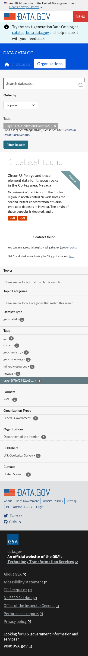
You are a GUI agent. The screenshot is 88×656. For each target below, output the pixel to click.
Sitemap (71, 501)
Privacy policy (15, 621)
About (8, 501)
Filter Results (15, 145)
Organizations (50, 63)
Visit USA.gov (16, 646)
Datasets (23, 64)
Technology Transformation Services (40, 561)
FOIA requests (15, 589)
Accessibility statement (23, 582)
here (71, 255)
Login (39, 507)
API (58, 247)
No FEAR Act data (18, 597)
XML (12, 218)
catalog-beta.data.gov (30, 32)
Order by (9, 95)
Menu (80, 16)
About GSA (13, 574)
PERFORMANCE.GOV (19, 507)
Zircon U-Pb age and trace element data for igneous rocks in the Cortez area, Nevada (33, 180)
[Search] (81, 85)
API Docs (70, 247)
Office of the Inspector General (29, 605)
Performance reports (21, 613)
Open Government (27, 501)
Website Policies (53, 501)
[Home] (27, 16)
